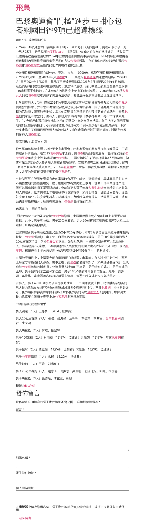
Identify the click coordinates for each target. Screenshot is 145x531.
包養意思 (61, 296)
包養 (80, 153)
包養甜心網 (95, 188)
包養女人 (93, 292)
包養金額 (90, 77)
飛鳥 (23, 7)
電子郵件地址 (26, 472)
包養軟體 (58, 216)
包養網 (74, 61)
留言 (20, 409)
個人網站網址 (25, 488)
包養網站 (56, 153)
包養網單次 (32, 65)
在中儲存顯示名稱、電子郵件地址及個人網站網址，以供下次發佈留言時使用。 (70, 508)
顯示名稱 (23, 457)
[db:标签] (29, 386)
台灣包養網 (113, 318)
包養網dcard (55, 51)
